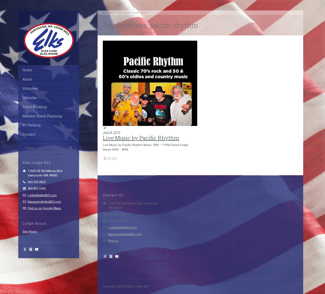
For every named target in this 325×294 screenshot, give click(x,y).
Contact (28, 134)
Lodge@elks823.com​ (42, 195)
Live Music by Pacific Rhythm (141, 137)
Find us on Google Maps (44, 208)
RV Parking (31, 125)
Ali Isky (112, 158)
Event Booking (34, 107)
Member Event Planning (42, 116)
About (27, 79)
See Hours (29, 231)
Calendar (29, 97)
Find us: (113, 241)
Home (27, 70)
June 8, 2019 (111, 132)
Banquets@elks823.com (44, 202)
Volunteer (30, 88)
